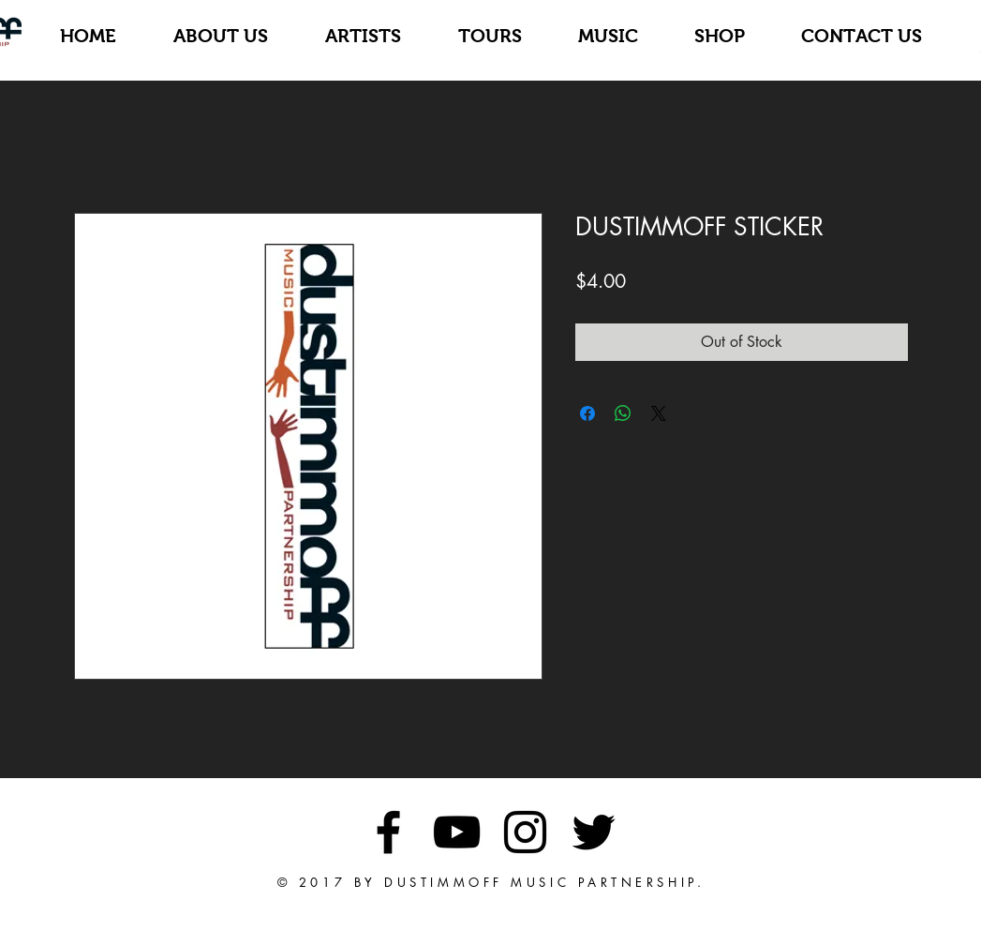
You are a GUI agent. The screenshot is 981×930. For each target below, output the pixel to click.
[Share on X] (658, 413)
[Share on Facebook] (587, 413)
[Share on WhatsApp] (623, 413)
